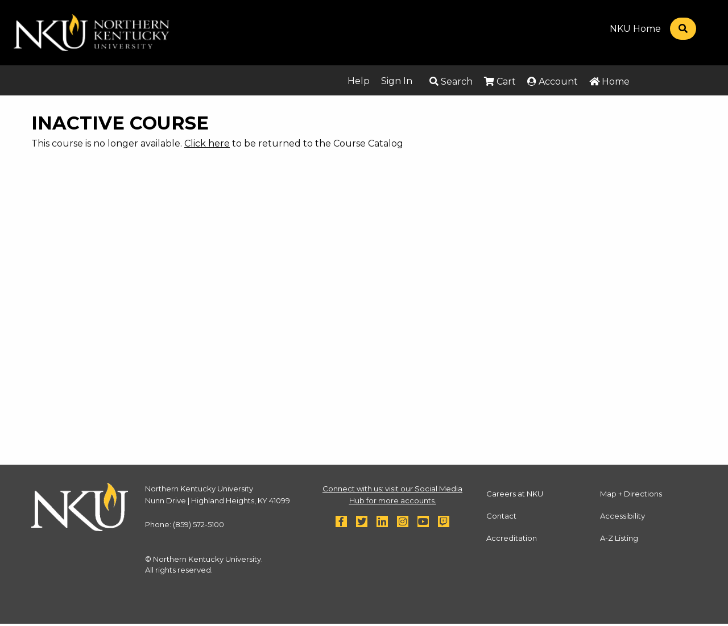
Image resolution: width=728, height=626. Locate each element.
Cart (500, 81)
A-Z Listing (619, 537)
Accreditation (511, 537)
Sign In (396, 81)
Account (552, 81)
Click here (207, 143)
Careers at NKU (514, 493)
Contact (501, 515)
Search (451, 81)
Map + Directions (631, 493)
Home (609, 81)
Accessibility (622, 515)
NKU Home (635, 29)
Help (359, 81)
